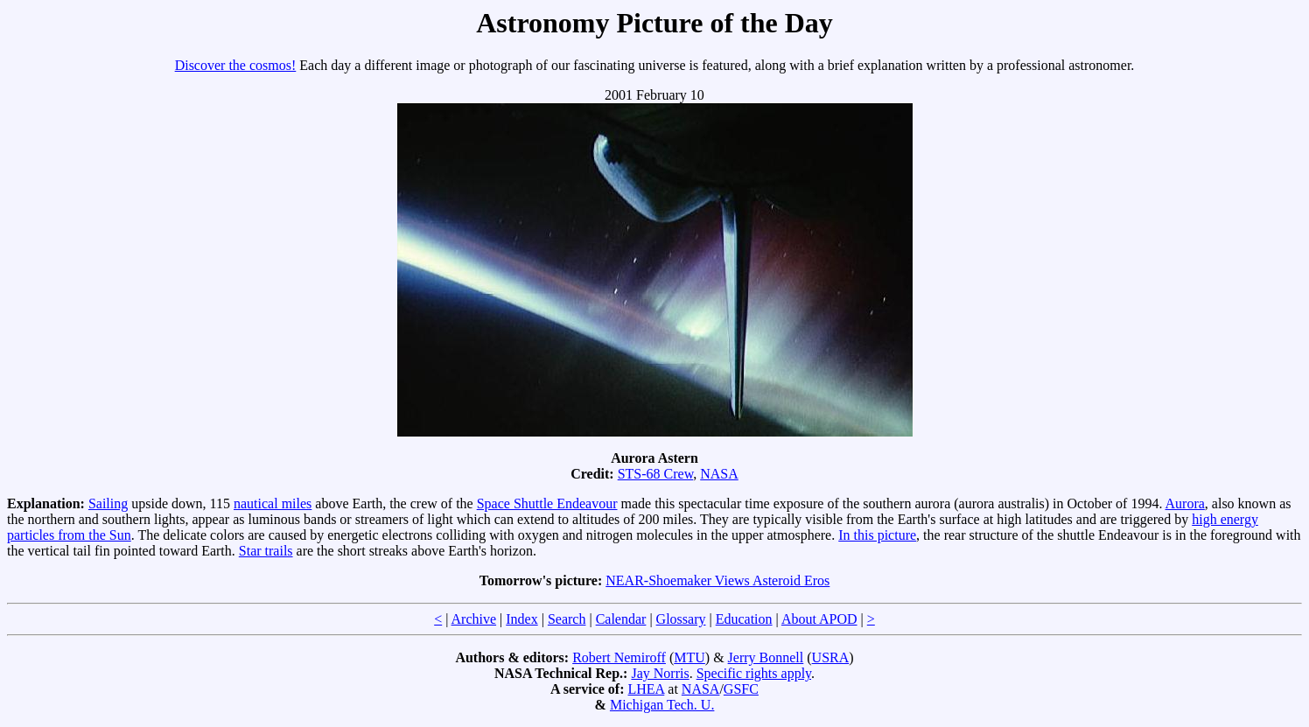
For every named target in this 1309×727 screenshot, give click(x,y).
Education (744, 619)
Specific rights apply (753, 673)
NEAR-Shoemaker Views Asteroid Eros (718, 580)
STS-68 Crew (656, 473)
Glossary (681, 619)
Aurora (1185, 503)
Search (567, 619)
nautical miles (273, 503)
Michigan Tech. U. (662, 704)
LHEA (646, 689)
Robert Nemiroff (619, 657)
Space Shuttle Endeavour (547, 503)
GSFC (741, 689)
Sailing (108, 503)
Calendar (621, 619)
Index (521, 619)
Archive (474, 619)
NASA (719, 473)
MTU (689, 657)
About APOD (819, 619)
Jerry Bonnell (766, 657)
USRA (831, 657)
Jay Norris (660, 673)
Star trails (266, 550)
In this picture (877, 535)
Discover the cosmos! (236, 65)
